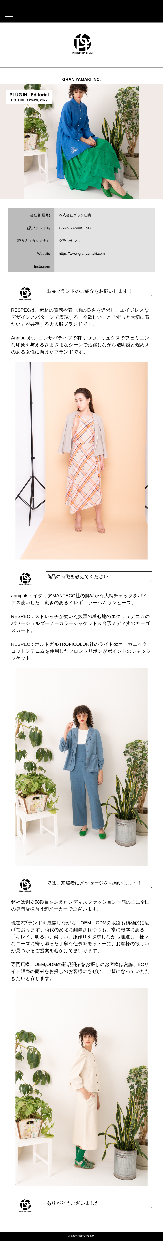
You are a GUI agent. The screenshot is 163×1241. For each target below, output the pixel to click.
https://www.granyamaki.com (82, 254)
